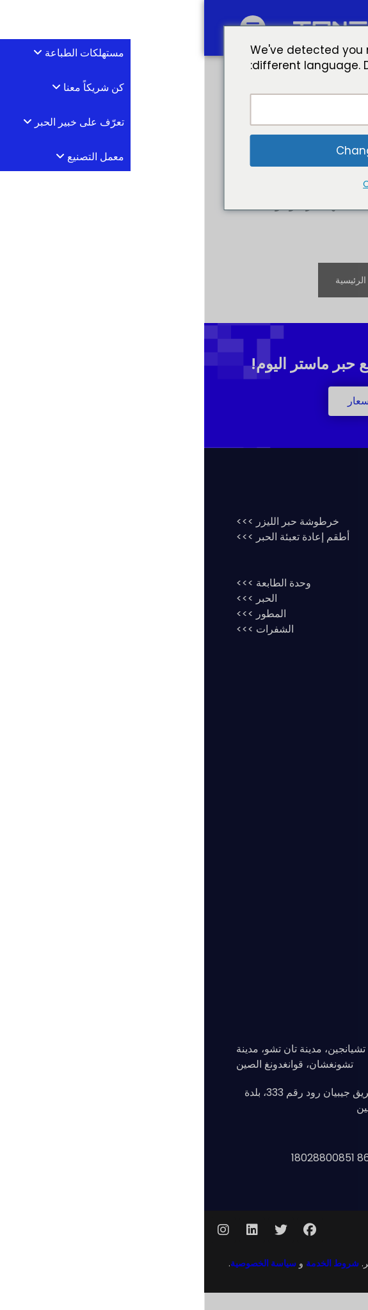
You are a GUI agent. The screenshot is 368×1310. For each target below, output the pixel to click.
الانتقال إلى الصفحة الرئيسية (184, 297)
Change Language (184, 150)
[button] (184, 418)
